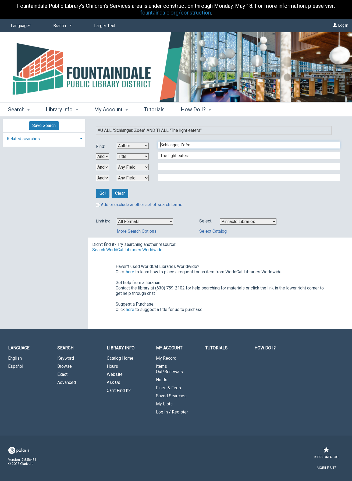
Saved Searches (171, 395)
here (130, 271)
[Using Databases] (248, 221)
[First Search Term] (246, 145)
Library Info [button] (62, 109)
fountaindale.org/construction (175, 12)
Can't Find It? (119, 390)
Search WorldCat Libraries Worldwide (127, 249)
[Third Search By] (133, 167)
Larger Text (104, 25)
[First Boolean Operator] (102, 156)
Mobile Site (326, 468)
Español (15, 366)
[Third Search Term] (246, 166)
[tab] (44, 138)
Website (115, 374)
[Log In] (335, 25)
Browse (64, 366)
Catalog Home (120, 358)
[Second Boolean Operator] (102, 167)
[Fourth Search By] (133, 178)
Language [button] (18, 348)
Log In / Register (172, 412)
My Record (166, 358)
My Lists (164, 403)
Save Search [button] (44, 125)
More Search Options (137, 231)
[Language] (20, 25)
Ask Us (113, 382)
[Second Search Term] (246, 156)
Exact (62, 374)
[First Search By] (133, 146)
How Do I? (265, 348)
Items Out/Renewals (169, 369)
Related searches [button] (23, 138)
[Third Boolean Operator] (102, 178)
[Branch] (62, 25)
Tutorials (154, 109)
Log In (343, 25)
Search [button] (19, 109)
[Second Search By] (133, 156)
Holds (161, 379)
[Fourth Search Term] (246, 177)
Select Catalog (213, 231)
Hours (112, 366)
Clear (120, 193)
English (15, 358)
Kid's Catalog (326, 454)
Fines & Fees (168, 387)
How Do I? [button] (196, 109)
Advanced (66, 382)
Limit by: (103, 221)
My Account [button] (111, 109)
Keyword (65, 358)
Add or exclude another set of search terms (139, 204)
